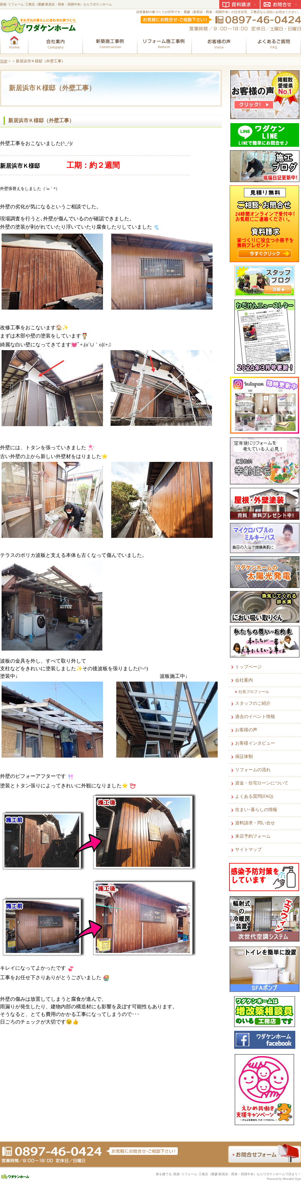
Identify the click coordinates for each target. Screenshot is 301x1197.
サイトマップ (248, 849)
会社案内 (244, 680)
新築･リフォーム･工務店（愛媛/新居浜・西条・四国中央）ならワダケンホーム (56, 4)
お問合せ (280, 4)
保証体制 (244, 756)
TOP (3, 61)
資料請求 (239, 4)
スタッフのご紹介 (253, 703)
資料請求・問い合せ (255, 823)
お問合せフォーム (264, 1153)
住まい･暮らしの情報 (256, 809)
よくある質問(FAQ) (254, 796)
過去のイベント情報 (255, 716)
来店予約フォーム (253, 836)
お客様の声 (246, 730)
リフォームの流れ (253, 769)
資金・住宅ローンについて (261, 783)
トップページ (248, 667)
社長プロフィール (254, 692)
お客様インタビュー (255, 743)
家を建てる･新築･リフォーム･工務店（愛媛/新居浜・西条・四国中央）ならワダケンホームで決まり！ (228, 1174)
